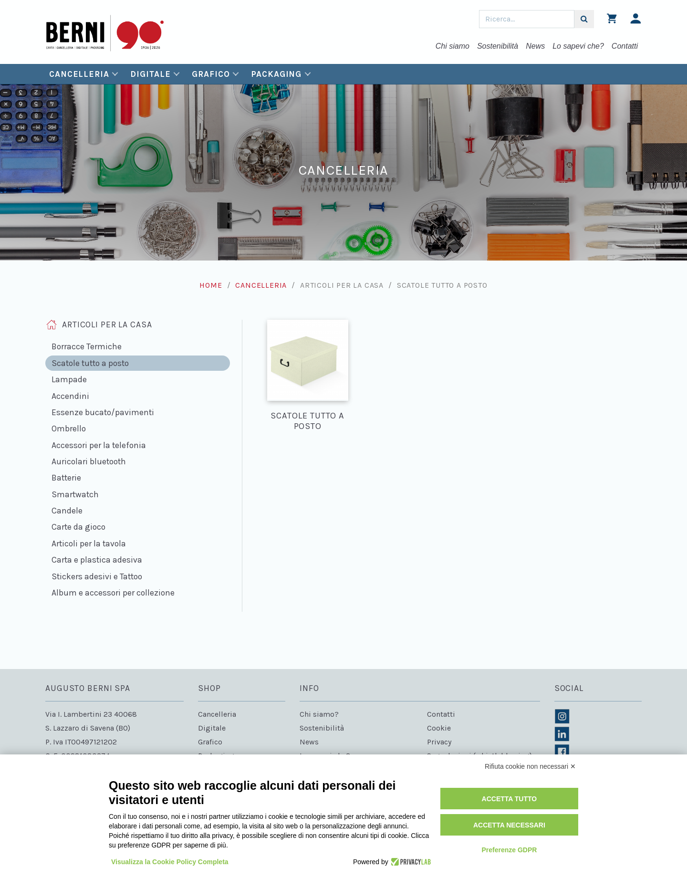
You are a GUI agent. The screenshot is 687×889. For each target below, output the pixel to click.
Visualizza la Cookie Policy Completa (170, 862)
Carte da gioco (78, 527)
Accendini (70, 396)
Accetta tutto (509, 799)
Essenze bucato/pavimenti (103, 412)
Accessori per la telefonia (99, 445)
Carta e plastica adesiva (97, 560)
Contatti (625, 46)
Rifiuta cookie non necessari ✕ (530, 766)
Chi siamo (452, 46)
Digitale (150, 74)
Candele (67, 510)
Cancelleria (79, 74)
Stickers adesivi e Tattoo (97, 576)
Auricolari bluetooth (89, 461)
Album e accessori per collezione (113, 592)
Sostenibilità (497, 46)
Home (210, 285)
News (535, 46)
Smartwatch (75, 494)
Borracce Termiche (87, 346)
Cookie (439, 727)
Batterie (66, 477)
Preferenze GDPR (509, 850)
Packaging (276, 74)
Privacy (439, 741)
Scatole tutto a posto (90, 363)
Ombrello (69, 428)
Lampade (69, 379)
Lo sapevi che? (578, 46)
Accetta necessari (509, 825)
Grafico (210, 74)
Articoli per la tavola (89, 543)
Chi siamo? (319, 714)
